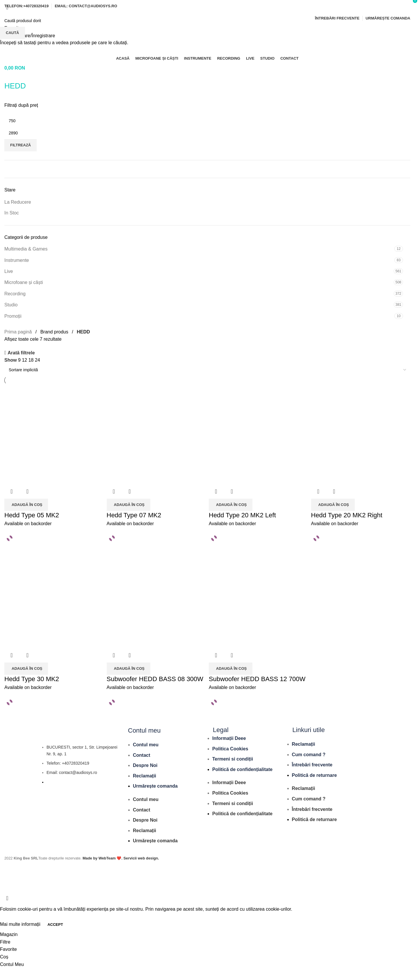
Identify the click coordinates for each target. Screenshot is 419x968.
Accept (55, 924)
